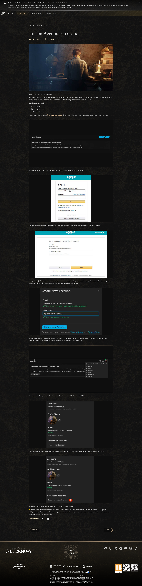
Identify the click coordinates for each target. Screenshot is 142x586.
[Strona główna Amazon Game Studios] (19, 566)
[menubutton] (129, 553)
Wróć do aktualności (39, 25)
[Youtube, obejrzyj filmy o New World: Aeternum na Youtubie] (125, 548)
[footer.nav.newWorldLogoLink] (18, 550)
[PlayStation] (55, 566)
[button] (71, 67)
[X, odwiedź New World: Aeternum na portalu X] (115, 548)
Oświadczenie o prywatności (67, 571)
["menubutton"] (11, 13)
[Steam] (87, 566)
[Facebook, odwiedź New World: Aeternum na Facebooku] (120, 548)
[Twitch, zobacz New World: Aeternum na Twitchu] (110, 548)
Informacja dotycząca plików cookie (83, 571)
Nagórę (71, 552)
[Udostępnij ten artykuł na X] (42, 519)
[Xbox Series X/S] (71, 566)
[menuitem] (11, 13)
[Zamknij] (139, 2)
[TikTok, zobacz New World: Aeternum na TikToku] (136, 548)
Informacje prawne (54, 571)
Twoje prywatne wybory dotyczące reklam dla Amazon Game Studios (71, 572)
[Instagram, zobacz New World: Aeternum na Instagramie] (130, 548)
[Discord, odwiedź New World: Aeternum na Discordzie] (105, 548)
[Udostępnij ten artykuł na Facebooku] (48, 519)
